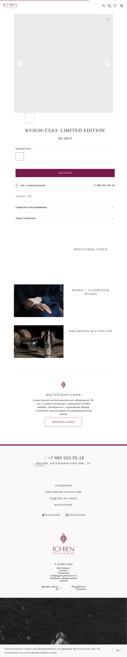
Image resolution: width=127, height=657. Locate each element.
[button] (109, 6)
